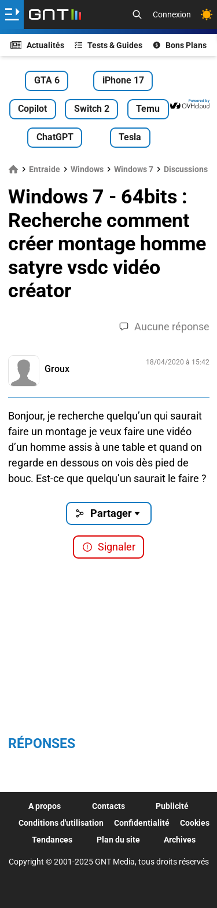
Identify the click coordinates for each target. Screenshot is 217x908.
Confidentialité (142, 822)
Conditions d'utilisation (61, 822)
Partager (108, 513)
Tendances (52, 839)
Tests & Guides (109, 45)
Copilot (32, 108)
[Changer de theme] (207, 14)
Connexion (172, 14)
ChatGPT (54, 137)
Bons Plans (180, 45)
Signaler (108, 547)
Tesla (130, 137)
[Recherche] (137, 14)
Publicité (172, 806)
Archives (180, 839)
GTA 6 (47, 80)
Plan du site (118, 839)
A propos (44, 806)
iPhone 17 (123, 80)
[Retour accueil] (55, 14)
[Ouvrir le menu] (12, 14)
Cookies (194, 822)
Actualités (37, 45)
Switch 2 (91, 108)
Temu (148, 108)
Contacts (108, 806)
